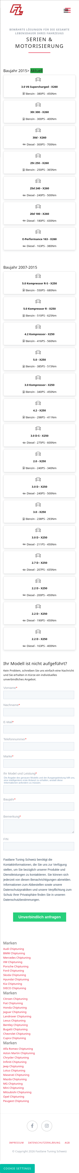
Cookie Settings (17, 1168)
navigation (66, 11)
